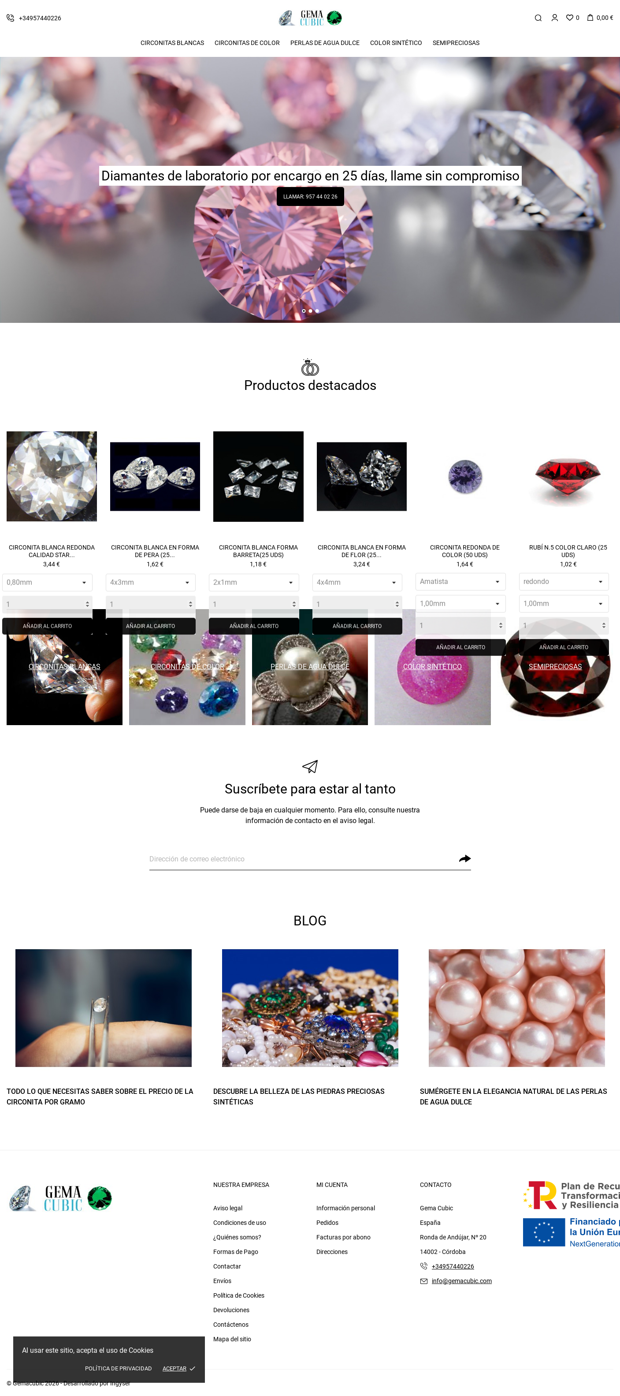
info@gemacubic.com (462, 1280)
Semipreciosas (456, 42)
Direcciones (332, 1251)
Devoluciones (231, 1310)
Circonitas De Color (247, 42)
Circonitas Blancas (172, 42)
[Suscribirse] (465, 858)
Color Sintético (396, 42)
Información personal (345, 1208)
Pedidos (327, 1222)
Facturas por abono (343, 1237)
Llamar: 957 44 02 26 (310, 197)
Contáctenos (231, 1324)
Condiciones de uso (239, 1222)
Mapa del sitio (232, 1339)
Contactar (227, 1266)
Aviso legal (227, 1208)
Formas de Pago (235, 1251)
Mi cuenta (332, 1184)
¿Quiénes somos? (237, 1237)
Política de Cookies (238, 1295)
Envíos (222, 1280)
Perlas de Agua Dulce (325, 42)
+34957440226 (453, 1266)
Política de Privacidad (118, 1368)
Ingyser (120, 1383)
